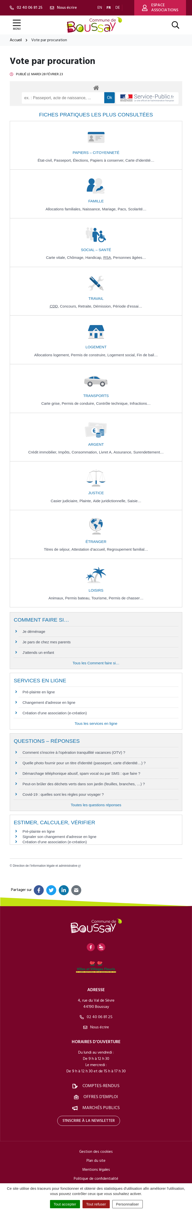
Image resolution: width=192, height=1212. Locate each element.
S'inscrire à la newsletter (88, 1121)
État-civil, (46, 160)
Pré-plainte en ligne (38, 692)
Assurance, (123, 452)
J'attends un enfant (38, 652)
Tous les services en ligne (96, 723)
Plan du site (96, 1161)
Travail (96, 298)
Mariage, (110, 209)
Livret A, (106, 452)
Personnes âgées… (129, 257)
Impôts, (65, 452)
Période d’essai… (127, 306)
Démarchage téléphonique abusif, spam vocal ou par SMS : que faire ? (81, 773)
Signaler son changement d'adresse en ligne (59, 836)
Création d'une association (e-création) (54, 713)
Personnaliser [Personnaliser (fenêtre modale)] (127, 1204)
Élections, (81, 160)
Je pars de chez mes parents (46, 642)
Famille (96, 201)
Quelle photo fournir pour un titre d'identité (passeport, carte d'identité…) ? (84, 763)
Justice (96, 493)
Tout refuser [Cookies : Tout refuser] (96, 1204)
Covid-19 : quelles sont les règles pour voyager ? (63, 794)
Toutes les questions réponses (96, 805)
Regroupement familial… (127, 549)
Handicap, (94, 257)
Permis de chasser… (126, 598)
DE (118, 7)
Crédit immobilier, (43, 452)
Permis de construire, (89, 355)
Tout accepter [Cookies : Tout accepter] (65, 1204)
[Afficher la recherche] (175, 25)
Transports (96, 396)
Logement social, (122, 355)
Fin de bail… (147, 355)
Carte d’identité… (140, 160)
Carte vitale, (56, 257)
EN (100, 7)
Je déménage (33, 631)
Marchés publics (101, 1108)
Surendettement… (148, 452)
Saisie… (134, 501)
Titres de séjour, (57, 549)
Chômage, (76, 257)
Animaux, (56, 598)
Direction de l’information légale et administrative (46, 865)
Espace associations (160, 7)
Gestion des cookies (96, 1152)
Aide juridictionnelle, (110, 501)
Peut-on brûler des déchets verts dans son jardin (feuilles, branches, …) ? (83, 784)
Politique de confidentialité (96, 1179)
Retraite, (85, 306)
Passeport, (63, 160)
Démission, (103, 306)
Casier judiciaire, (65, 501)
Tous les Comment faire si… (96, 663)
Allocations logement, (52, 355)
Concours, (69, 306)
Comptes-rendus (101, 1086)
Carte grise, (51, 403)
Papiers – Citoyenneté (96, 152)
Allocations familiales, (64, 209)
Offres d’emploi (101, 1097)
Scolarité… (137, 209)
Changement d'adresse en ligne (48, 702)
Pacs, (123, 209)
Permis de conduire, (79, 403)
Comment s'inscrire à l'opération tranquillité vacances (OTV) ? (73, 752)
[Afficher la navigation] (17, 25)
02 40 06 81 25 (96, 1017)
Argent (96, 444)
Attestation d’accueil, (89, 549)
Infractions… (140, 403)
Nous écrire (96, 1027)
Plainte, (86, 501)
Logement (96, 347)
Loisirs (95, 590)
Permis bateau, (78, 598)
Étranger (96, 541)
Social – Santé (96, 250)
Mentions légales (96, 1170)
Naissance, (92, 209)
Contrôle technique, (113, 403)
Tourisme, (100, 598)
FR (108, 7)
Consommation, (85, 452)
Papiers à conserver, (108, 160)
